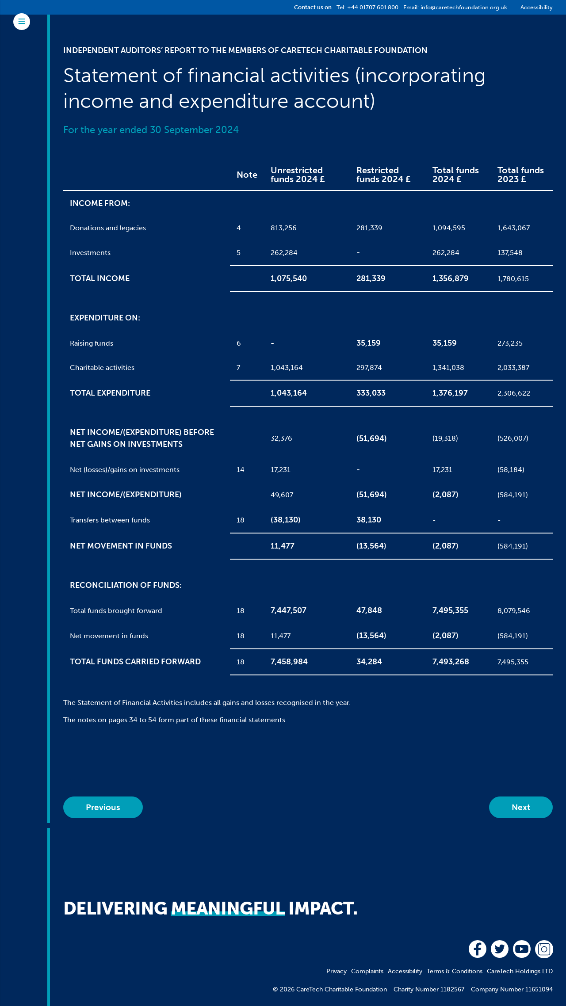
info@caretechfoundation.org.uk (464, 7)
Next (521, 807)
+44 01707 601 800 (372, 7)
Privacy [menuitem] (336, 971)
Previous (103, 807)
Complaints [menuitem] (367, 971)
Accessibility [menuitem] (405, 971)
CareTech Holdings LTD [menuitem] (520, 971)
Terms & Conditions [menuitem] (454, 971)
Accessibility (536, 7)
